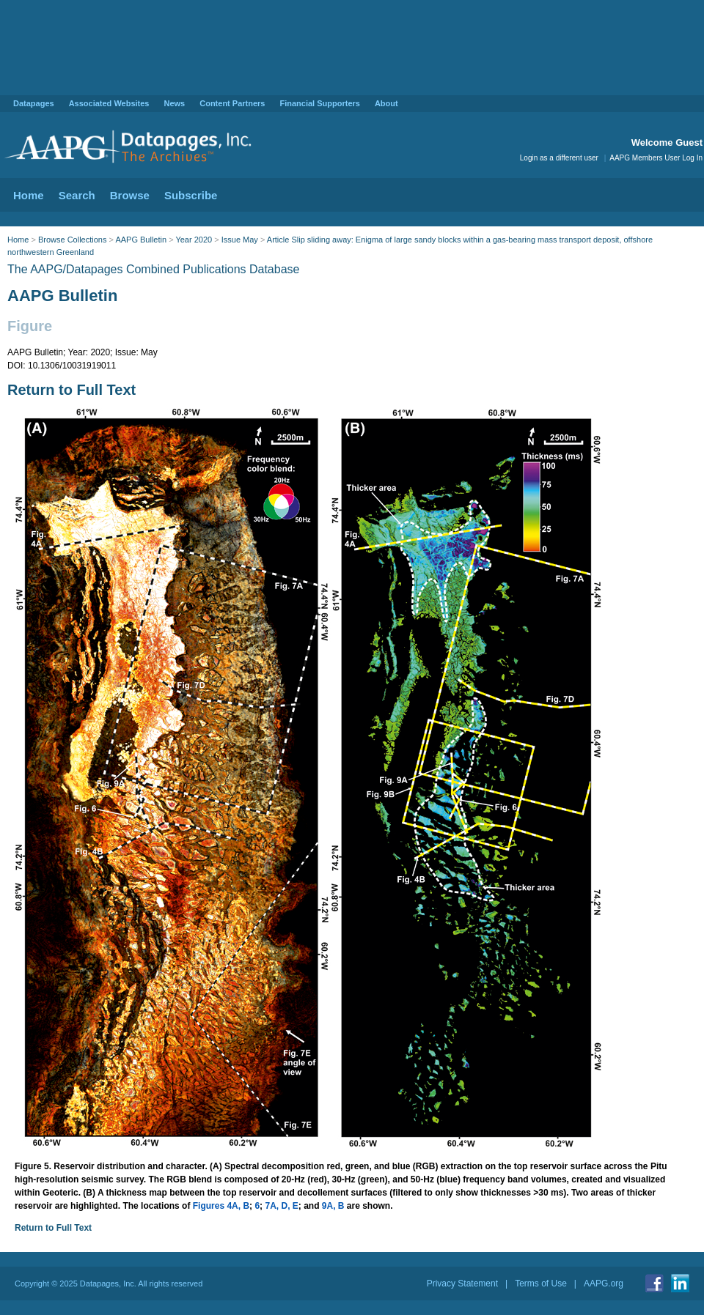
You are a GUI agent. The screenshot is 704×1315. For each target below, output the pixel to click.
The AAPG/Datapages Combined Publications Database (153, 269)
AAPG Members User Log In (656, 158)
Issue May (239, 239)
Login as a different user (559, 158)
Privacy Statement (462, 1283)
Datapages (33, 103)
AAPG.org (603, 1283)
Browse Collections (72, 239)
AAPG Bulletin (140, 239)
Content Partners (232, 103)
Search (77, 195)
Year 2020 (193, 239)
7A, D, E (281, 1206)
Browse (130, 195)
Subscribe (191, 195)
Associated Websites (109, 103)
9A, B (333, 1206)
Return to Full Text (71, 390)
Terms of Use (541, 1283)
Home (28, 195)
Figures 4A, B (221, 1206)
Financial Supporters (319, 103)
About (386, 103)
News (174, 103)
